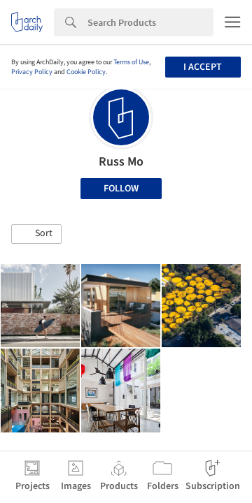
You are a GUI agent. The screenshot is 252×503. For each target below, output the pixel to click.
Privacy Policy (31, 72)
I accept (202, 67)
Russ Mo (121, 161)
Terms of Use (131, 62)
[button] (36, 234)
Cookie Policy (86, 72)
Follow (121, 189)
